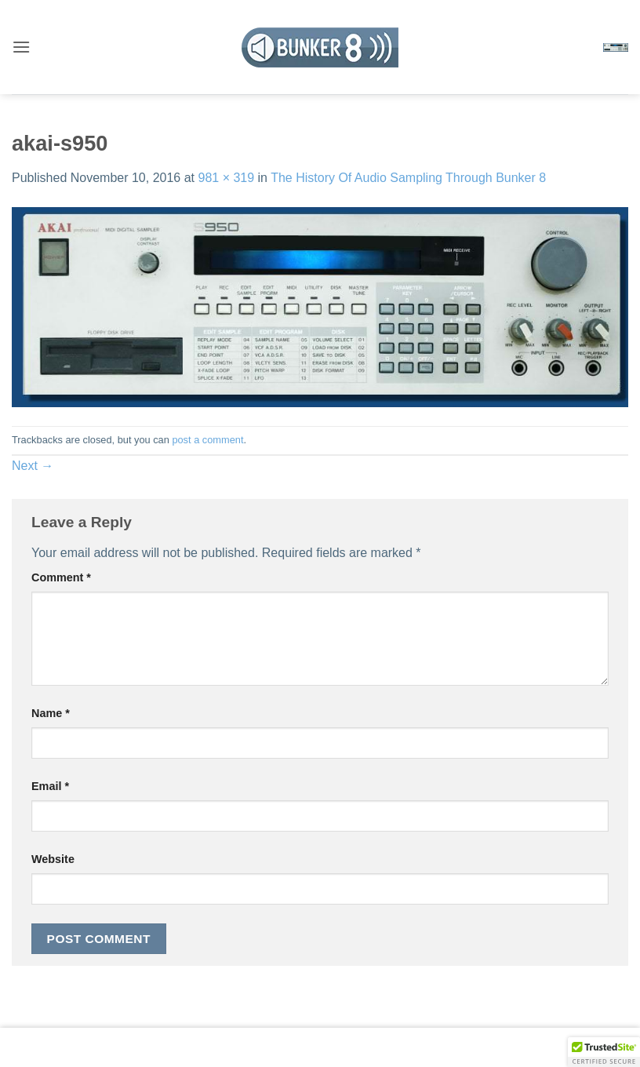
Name (50, 713)
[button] (21, 46)
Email (50, 786)
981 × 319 (226, 177)
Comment (61, 577)
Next (32, 465)
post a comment (207, 440)
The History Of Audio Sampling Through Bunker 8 (408, 177)
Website (53, 859)
